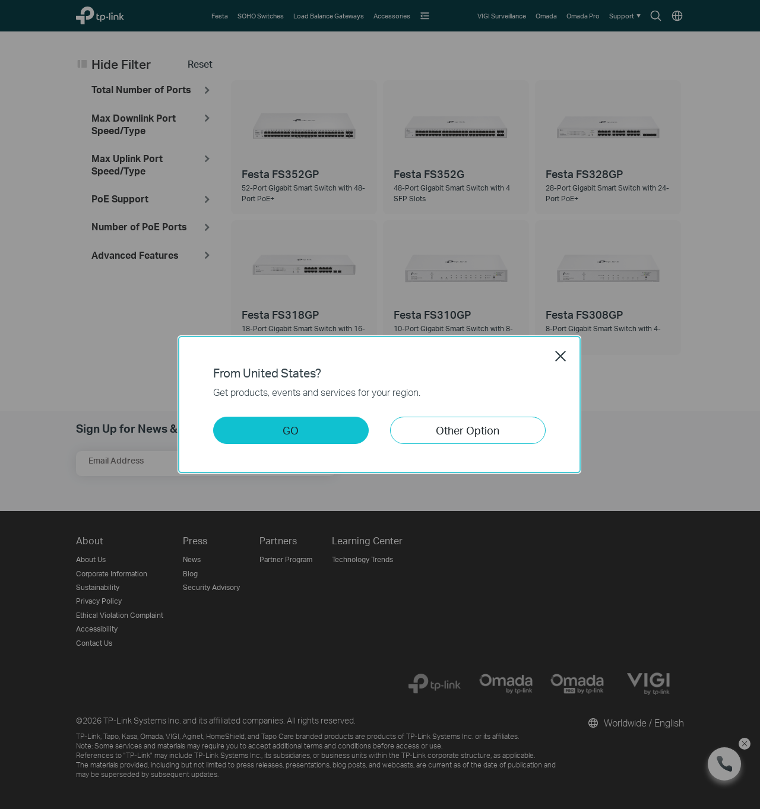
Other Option (467, 430)
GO (291, 430)
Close (560, 356)
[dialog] (380, 404)
